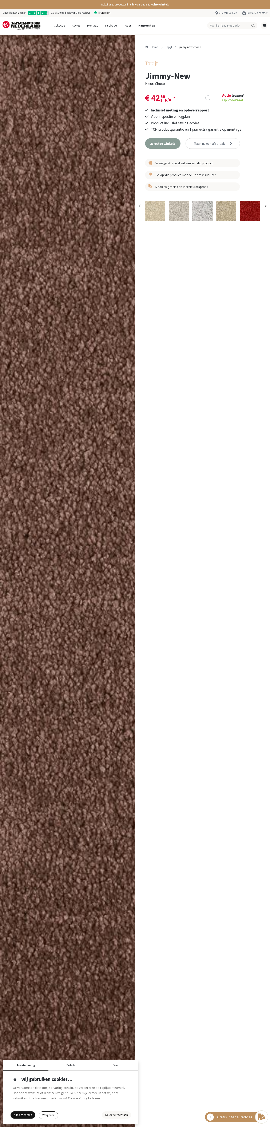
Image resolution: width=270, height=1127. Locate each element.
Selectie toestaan (116, 1115)
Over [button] (116, 1065)
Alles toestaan (23, 1115)
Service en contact (257, 13)
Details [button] (71, 1065)
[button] (135, 4)
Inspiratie (111, 25)
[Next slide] (265, 206)
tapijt (168, 47)
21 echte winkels (228, 13)
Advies (76, 25)
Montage (92, 25)
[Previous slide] (140, 206)
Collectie (59, 25)
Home (151, 47)
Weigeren (48, 1115)
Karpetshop (146, 25)
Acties (128, 25)
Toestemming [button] (26, 1065)
